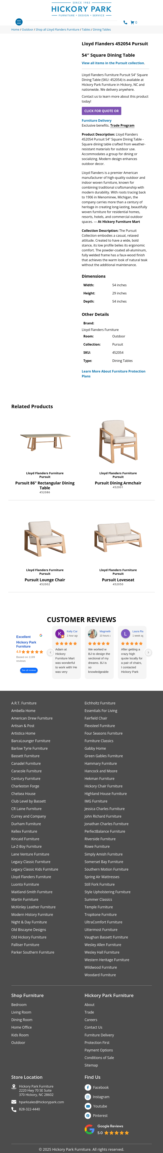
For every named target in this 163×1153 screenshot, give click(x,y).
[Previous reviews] (50, 652)
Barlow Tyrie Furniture (30, 749)
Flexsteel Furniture (100, 726)
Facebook (101, 1096)
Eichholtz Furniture (101, 703)
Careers (91, 1027)
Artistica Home (23, 734)
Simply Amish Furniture (104, 858)
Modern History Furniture (33, 920)
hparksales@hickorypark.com (44, 1112)
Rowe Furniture (98, 850)
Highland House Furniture (107, 796)
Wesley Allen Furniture (104, 951)
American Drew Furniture (33, 718)
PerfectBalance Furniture (106, 835)
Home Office (22, 1035)
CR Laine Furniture (27, 811)
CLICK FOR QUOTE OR (101, 111)
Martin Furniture (25, 904)
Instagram (101, 1106)
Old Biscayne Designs (29, 935)
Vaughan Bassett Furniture (107, 943)
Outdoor (18, 1051)
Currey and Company (29, 819)
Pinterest (100, 1125)
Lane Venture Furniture (31, 858)
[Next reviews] (148, 652)
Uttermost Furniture (102, 935)
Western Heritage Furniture (108, 966)
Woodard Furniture (101, 982)
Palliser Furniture (25, 951)
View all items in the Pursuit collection (113, 63)
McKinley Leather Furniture (34, 912)
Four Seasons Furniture (104, 734)
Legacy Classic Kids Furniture (35, 873)
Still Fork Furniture (100, 889)
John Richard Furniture (104, 819)
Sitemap (92, 1074)
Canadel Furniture (26, 765)
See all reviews (29, 670)
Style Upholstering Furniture (109, 897)
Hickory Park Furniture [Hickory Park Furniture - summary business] (26, 644)
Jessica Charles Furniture (106, 811)
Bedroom (19, 1012)
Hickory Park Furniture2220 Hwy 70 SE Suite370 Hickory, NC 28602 (38, 1100)
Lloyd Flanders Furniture (45, 473)
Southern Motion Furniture (107, 873)
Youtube (101, 1116)
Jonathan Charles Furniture (108, 827)
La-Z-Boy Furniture (27, 850)
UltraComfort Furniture (104, 928)
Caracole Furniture (27, 773)
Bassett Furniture (26, 757)
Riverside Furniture (101, 842)
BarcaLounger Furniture (31, 742)
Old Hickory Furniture (29, 943)
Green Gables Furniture (105, 757)
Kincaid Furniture (26, 842)
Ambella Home (24, 711)
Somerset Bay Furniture (105, 866)
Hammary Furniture (101, 765)
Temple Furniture (99, 912)
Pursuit (44, 477)
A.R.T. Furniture (24, 703)
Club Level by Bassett (29, 804)
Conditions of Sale (100, 1066)
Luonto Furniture (25, 889)
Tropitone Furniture (101, 920)
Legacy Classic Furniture (31, 866)
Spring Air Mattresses (103, 881)
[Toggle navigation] (19, 21)
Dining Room (22, 1027)
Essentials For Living (102, 711)
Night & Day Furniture (30, 928)
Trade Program (122, 125)
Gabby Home (96, 749)
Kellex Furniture (24, 835)
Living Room (21, 1020)
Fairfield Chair (96, 718)
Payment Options (99, 1058)
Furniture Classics (100, 742)
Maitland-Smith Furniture (32, 897)
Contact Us (94, 1035)
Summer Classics (99, 904)
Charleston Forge (25, 788)
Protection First (98, 1051)
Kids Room (20, 1043)
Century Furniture (26, 780)
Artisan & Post (23, 726)
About (90, 1012)
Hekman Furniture (100, 780)
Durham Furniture (26, 827)
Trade (89, 1020)
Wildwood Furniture (101, 974)
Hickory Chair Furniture (104, 788)
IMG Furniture (96, 804)
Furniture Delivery (97, 120)
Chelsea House (24, 796)
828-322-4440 (31, 1120)
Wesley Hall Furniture (103, 959)
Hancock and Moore (102, 773)
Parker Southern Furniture (33, 959)
